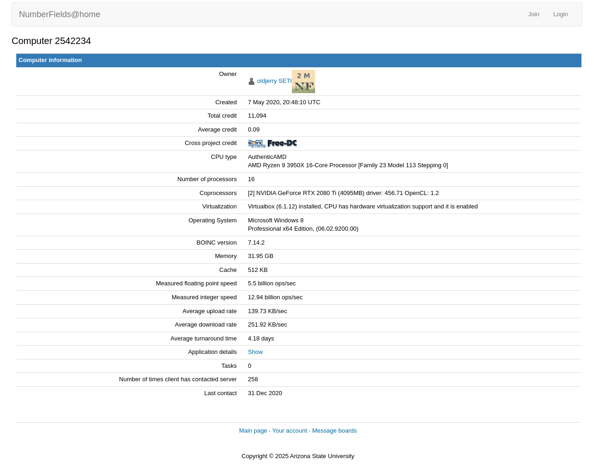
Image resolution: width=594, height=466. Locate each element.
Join (533, 14)
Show (255, 351)
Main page (253, 430)
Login (560, 14)
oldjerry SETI (274, 80)
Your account (289, 430)
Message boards (334, 430)
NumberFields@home (59, 14)
